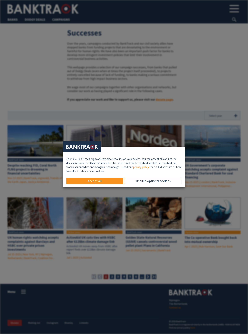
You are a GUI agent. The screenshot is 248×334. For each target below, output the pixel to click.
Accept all (95, 181)
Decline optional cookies (153, 181)
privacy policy (141, 167)
